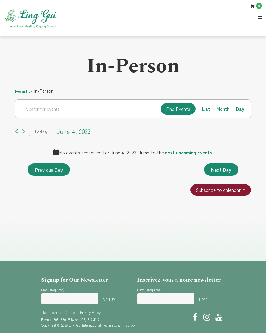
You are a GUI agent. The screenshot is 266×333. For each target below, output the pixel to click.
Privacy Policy (90, 312)
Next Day (221, 169)
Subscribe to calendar (218, 190)
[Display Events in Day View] (240, 109)
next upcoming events (188, 152)
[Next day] (23, 131)
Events (22, 90)
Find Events (178, 108)
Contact (70, 312)
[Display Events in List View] (206, 109)
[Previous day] (16, 131)
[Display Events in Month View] (223, 109)
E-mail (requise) (149, 289)
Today (40, 131)
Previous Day (49, 169)
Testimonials (52, 312)
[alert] (133, 152)
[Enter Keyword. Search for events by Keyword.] (88, 108)
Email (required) (53, 289)
